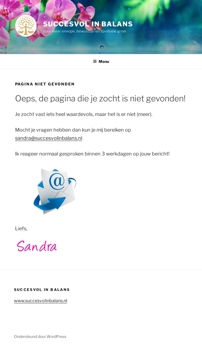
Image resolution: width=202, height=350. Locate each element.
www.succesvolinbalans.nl (40, 300)
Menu (101, 61)
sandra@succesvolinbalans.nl (48, 138)
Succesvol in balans (88, 24)
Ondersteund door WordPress (40, 336)
